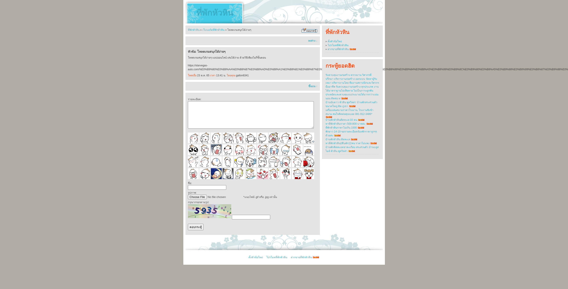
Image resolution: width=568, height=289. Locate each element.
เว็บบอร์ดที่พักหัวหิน (213, 29)
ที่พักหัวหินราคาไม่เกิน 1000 (341, 127)
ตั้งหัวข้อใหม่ (335, 41)
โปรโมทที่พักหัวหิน (338, 45)
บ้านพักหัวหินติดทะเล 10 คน (341, 119)
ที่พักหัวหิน (214, 12)
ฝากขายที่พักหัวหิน (338, 49)
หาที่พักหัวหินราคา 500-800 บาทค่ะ (346, 123)
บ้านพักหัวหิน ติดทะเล (338, 139)
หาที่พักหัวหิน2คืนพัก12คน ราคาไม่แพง (347, 143)
